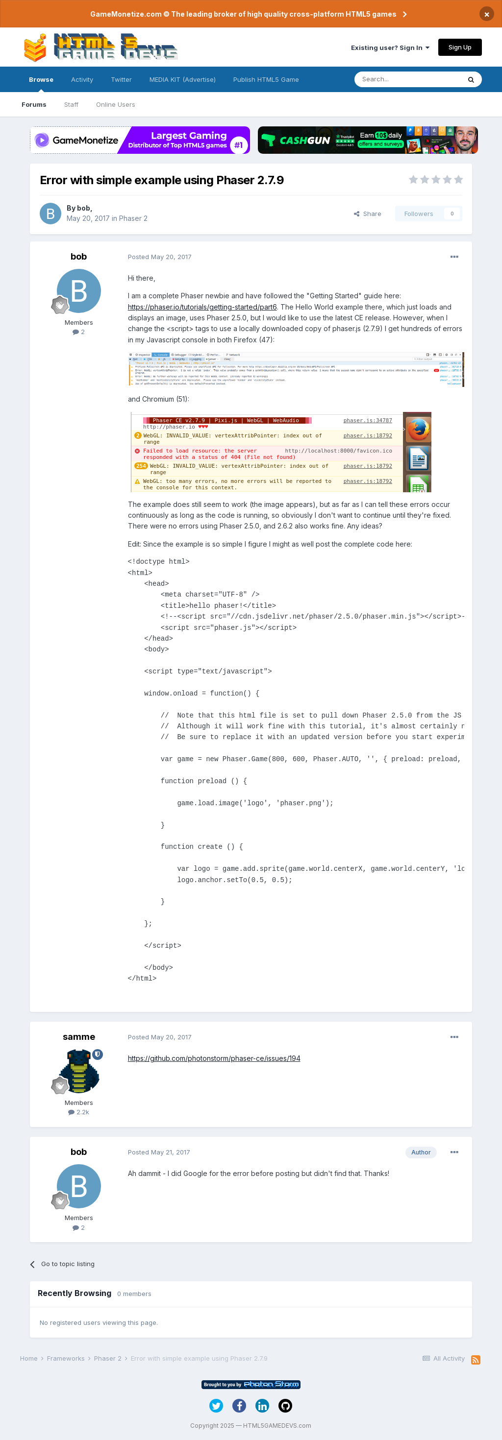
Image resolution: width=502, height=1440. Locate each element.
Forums (34, 104)
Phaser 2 (133, 218)
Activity (82, 79)
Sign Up (460, 47)
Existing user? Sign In (390, 47)
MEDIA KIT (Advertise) (183, 79)
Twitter (121, 79)
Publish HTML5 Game (266, 79)
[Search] (407, 79)
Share (367, 213)
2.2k (78, 1112)
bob (83, 208)
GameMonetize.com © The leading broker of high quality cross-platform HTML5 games (243, 14)
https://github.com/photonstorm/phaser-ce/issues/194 (214, 1058)
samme (79, 1037)
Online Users (115, 104)
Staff (71, 104)
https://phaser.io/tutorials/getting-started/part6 (202, 307)
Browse (41, 83)
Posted (160, 257)
